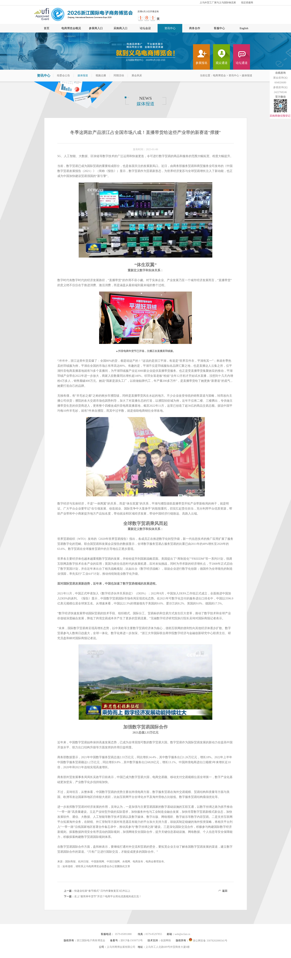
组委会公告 (63, 75)
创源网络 (166, 940)
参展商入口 (96, 28)
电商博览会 (219, 75)
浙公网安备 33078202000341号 (208, 940)
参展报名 (201, 62)
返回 (224, 890)
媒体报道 (83, 75)
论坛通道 (242, 62)
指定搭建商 (247, 2)
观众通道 (222, 62)
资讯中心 (170, 28)
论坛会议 (145, 28)
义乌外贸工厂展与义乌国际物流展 (218, 2)
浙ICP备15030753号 (131, 940)
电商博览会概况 (71, 28)
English (244, 28)
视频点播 (101, 75)
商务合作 (194, 28)
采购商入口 (120, 28)
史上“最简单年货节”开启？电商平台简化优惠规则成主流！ (107, 896)
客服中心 (219, 28)
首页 (46, 28)
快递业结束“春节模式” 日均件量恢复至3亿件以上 (102, 890)
